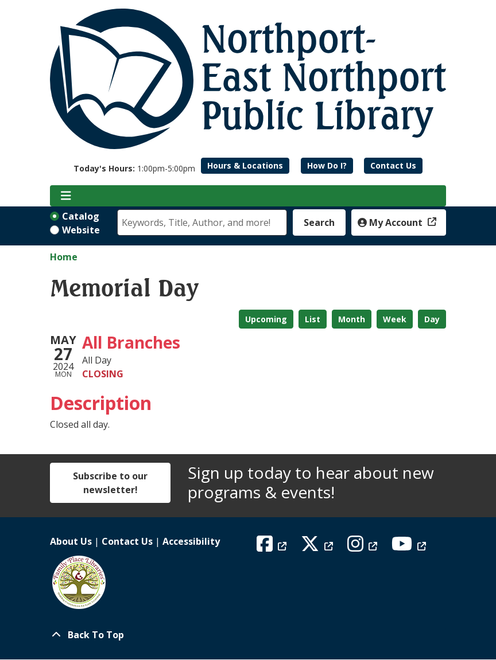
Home (64, 257)
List (312, 319)
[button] (134, 168)
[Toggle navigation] (66, 196)
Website (81, 230)
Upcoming (266, 319)
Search (319, 222)
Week (394, 319)
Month (351, 319)
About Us (71, 541)
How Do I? (327, 165)
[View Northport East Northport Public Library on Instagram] (363, 547)
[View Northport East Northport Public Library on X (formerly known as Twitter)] (318, 547)
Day (432, 319)
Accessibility (191, 541)
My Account (391, 222)
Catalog (80, 216)
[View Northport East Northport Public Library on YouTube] (410, 547)
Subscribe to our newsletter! (110, 483)
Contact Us (393, 165)
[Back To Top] (248, 634)
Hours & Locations (245, 165)
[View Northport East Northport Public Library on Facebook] (273, 547)
